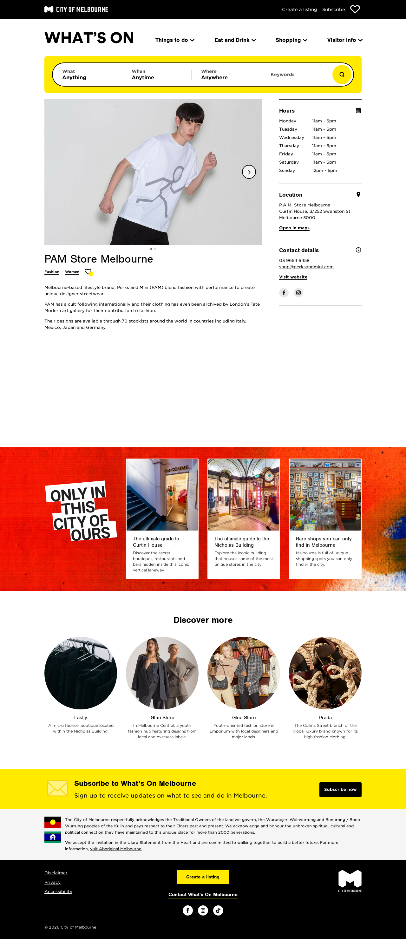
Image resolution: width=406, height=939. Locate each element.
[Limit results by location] (226, 74)
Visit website (293, 277)
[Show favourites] (355, 9)
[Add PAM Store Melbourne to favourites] (89, 272)
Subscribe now (340, 789)
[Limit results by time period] (156, 74)
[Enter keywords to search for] (296, 78)
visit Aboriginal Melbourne (115, 848)
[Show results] (341, 74)
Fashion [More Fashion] (51, 272)
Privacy (52, 882)
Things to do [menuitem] (174, 39)
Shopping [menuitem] (291, 39)
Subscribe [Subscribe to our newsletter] (333, 9)
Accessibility (58, 891)
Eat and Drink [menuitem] (234, 39)
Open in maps (294, 227)
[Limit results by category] (87, 74)
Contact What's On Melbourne (203, 894)
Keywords (282, 74)
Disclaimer (56, 873)
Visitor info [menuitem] (344, 39)
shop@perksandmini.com (306, 266)
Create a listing (299, 9)
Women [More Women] (72, 272)
